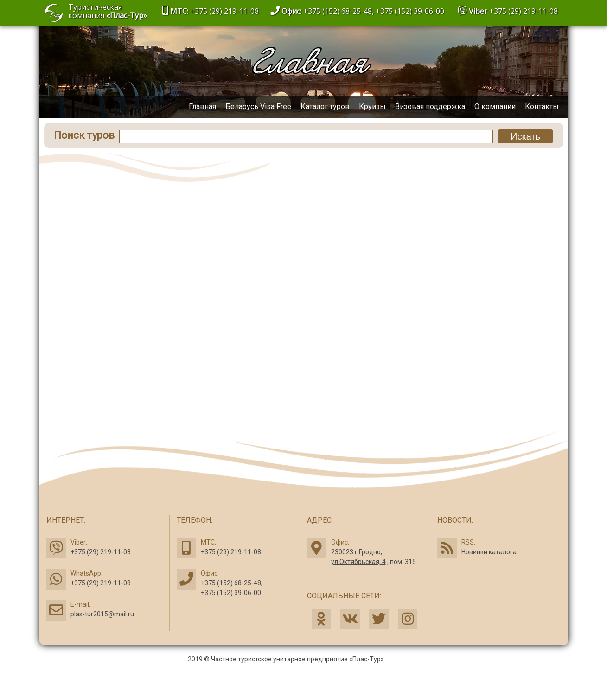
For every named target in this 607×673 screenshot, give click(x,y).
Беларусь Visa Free (258, 106)
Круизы (372, 106)
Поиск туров (84, 135)
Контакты (542, 106)
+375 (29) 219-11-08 (523, 11)
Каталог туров (325, 106)
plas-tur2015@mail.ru (102, 614)
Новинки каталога (489, 552)
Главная (202, 106)
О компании (495, 106)
